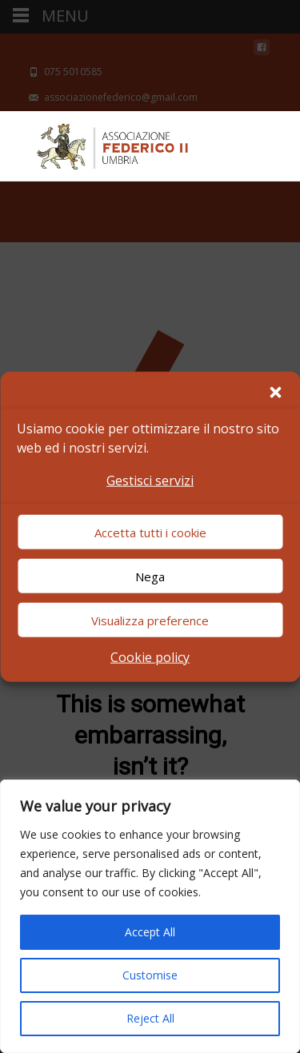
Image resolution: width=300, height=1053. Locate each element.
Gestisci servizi (150, 480)
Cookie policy (150, 657)
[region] (150, 916)
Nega (150, 576)
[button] (275, 392)
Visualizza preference (150, 620)
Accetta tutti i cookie (150, 532)
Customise (150, 975)
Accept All (150, 931)
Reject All (150, 1018)
